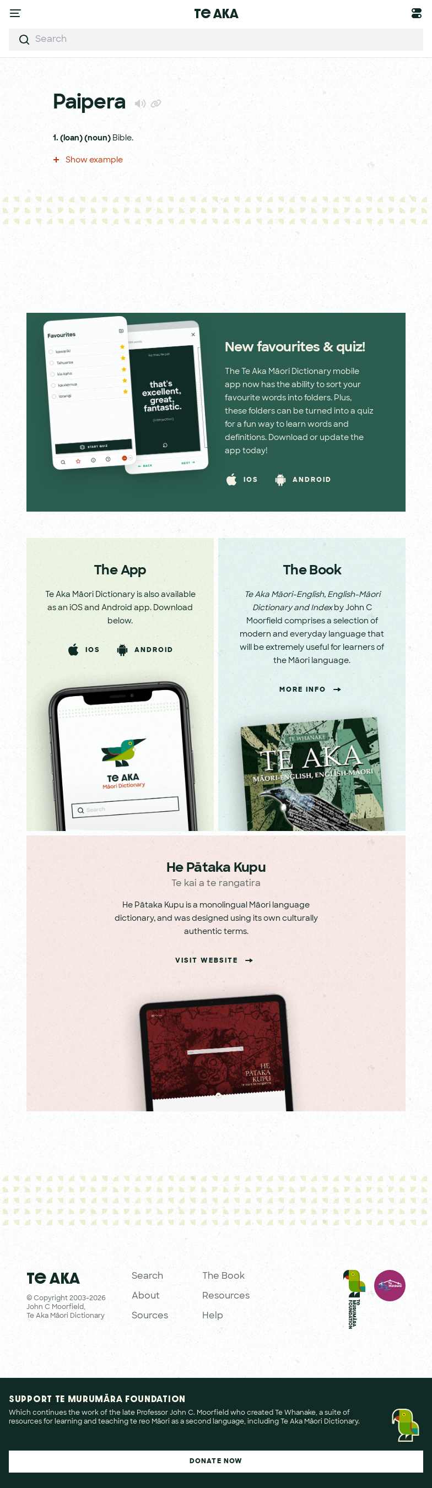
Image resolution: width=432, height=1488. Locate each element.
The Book (223, 1276)
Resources (226, 1296)
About (146, 1296)
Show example (88, 160)
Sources (150, 1316)
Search (147, 1276)
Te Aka (216, 13)
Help (212, 1316)
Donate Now (216, 1461)
